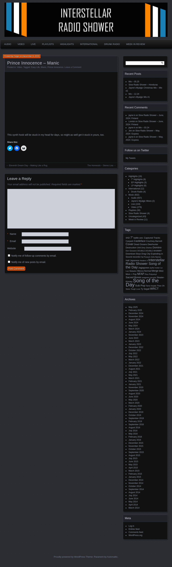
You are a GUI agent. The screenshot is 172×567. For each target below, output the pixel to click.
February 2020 (135, 406)
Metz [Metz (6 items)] (161, 271)
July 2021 (133, 372)
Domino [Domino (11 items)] (157, 247)
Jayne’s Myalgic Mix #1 (139, 97)
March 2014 (134, 508)
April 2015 (133, 467)
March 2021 (134, 378)
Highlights (67, 44)
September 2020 (136, 390)
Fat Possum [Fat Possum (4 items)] (145, 257)
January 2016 (135, 440)
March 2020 (134, 403)
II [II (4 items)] (147, 260)
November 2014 (136, 483)
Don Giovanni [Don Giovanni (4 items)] (131, 251)
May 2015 (133, 464)
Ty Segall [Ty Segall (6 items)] (145, 289)
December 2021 (136, 366)
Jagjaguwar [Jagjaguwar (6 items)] (143, 268)
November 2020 (136, 387)
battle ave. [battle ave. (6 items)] (138, 238)
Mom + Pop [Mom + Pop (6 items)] (131, 274)
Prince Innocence (55, 67)
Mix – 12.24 (134, 94)
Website (11, 248)
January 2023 (135, 344)
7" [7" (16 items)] (131, 237)
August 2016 (134, 427)
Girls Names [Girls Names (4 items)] (156, 257)
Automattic (112, 557)
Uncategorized (135, 216)
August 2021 (134, 369)
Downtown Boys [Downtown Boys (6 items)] (133, 254)
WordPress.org (135, 535)
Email (11, 241)
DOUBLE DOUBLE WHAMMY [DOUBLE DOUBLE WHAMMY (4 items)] (149, 251)
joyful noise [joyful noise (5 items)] (155, 268)
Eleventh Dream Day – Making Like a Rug (28, 165)
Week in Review (135, 44)
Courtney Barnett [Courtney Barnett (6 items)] (154, 241)
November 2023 (136, 335)
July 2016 (133, 430)
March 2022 (134, 359)
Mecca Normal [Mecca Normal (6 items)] (144, 271)
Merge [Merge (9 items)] (155, 270)
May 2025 (133, 307)
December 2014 (136, 480)
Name (11, 234)
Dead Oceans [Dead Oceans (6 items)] (140, 244)
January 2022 (135, 363)
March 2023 (134, 341)
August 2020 (134, 393)
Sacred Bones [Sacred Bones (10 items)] (133, 277)
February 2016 (135, 437)
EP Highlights (137, 182)
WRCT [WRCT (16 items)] (154, 288)
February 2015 (135, 474)
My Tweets (130, 158)
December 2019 (136, 412)
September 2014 (136, 489)
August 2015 (134, 455)
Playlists (48, 44)
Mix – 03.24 (144, 127)
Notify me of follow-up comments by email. (33, 255)
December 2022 (136, 347)
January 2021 (135, 384)
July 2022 (133, 353)
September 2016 (136, 424)
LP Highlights (137, 185)
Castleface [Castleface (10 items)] (140, 241)
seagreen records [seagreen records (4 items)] (149, 277)
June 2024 (133, 322)
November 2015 (136, 446)
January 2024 (135, 332)
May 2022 (133, 356)
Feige (16, 56)
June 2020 (133, 396)
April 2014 (133, 505)
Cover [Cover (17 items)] (129, 244)
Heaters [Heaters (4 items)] (143, 260)
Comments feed (136, 532)
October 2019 (135, 415)
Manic (43, 67)
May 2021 (133, 375)
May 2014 (133, 501)
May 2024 (133, 325)
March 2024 (134, 329)
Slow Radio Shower (138, 213)
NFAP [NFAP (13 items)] (140, 274)
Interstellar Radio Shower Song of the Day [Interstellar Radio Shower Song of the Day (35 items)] (145, 263)
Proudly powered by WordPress (69, 557)
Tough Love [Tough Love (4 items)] (135, 289)
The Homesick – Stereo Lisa (100, 165)
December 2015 (136, 443)
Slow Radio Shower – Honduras (143, 85)
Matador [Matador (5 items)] (133, 271)
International (89, 44)
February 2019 (135, 421)
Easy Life (35, 67)
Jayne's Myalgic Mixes (141, 201)
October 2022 (135, 350)
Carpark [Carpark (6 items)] (129, 241)
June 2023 (133, 338)
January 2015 (135, 477)
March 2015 (134, 471)
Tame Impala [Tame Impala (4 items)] (151, 286)
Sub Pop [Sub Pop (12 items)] (140, 285)
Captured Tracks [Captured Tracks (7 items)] (152, 238)
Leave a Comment (73, 67)
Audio (7, 44)
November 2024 (136, 316)
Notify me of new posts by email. (28, 262)
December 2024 (136, 313)
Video (21, 44)
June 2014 (133, 498)
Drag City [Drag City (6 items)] (145, 254)
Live (33, 44)
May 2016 (133, 434)
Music (131, 195)
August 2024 (134, 319)
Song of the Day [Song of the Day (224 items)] (142, 282)
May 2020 (133, 400)
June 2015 (133, 461)
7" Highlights (137, 179)
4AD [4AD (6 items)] (128, 238)
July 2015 (133, 458)
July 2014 (133, 495)
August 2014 (134, 492)
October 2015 (135, 449)
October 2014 (135, 486)
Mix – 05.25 (134, 81)
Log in (131, 526)
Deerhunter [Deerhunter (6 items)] (153, 244)
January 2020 (135, 409)
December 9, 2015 (30, 56)
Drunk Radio (112, 44)
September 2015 (136, 452)
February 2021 (135, 381)
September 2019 (136, 418)
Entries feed (134, 529)
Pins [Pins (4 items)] (146, 274)
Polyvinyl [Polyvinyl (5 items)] (153, 274)
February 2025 (135, 310)
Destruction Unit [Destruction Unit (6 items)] (133, 247)
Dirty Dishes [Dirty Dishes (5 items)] (146, 248)
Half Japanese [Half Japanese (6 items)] (132, 260)
